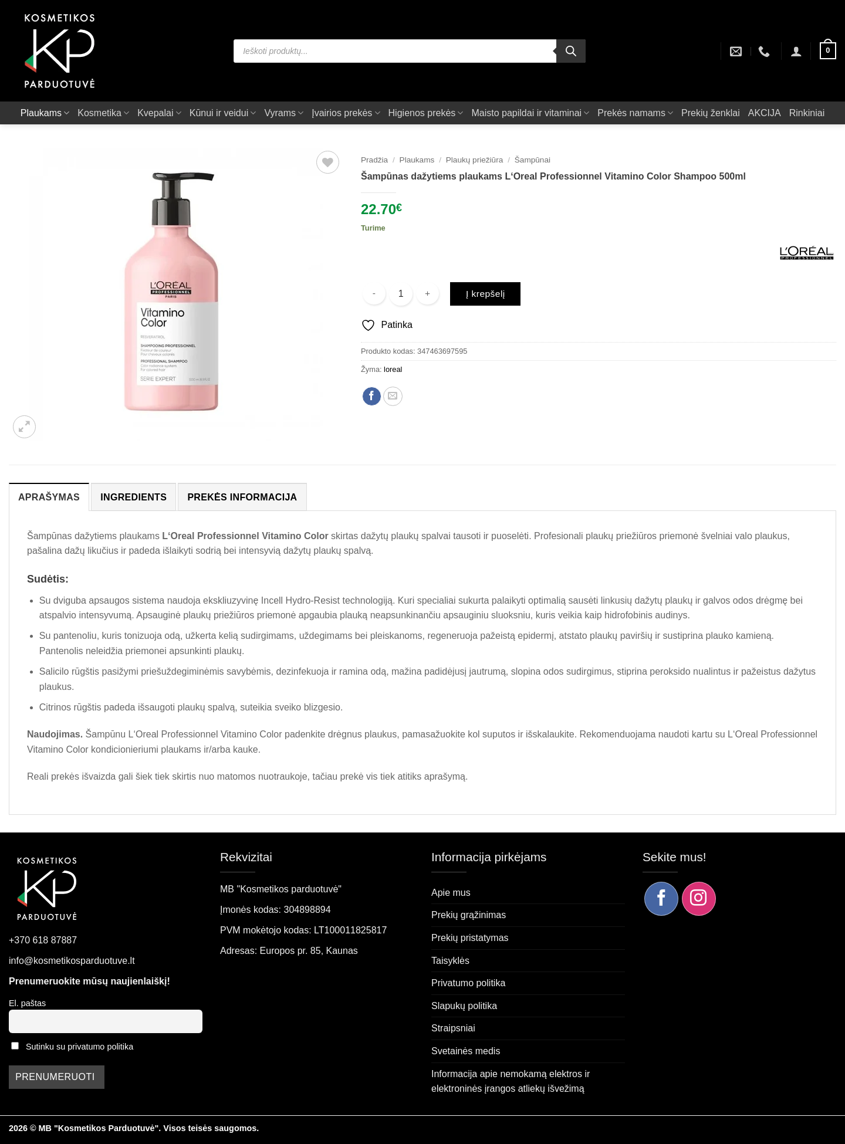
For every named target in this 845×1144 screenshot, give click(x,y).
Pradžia (374, 159)
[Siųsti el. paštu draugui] (393, 396)
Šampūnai (532, 159)
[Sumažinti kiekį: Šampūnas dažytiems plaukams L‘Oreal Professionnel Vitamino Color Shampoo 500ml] (374, 293)
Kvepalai (159, 113)
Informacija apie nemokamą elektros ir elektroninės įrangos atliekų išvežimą (510, 1081)
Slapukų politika (464, 1006)
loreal (393, 369)
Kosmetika (103, 113)
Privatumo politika (468, 983)
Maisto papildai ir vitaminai (530, 113)
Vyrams (283, 113)
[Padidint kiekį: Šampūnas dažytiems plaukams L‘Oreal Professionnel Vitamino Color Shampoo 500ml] (427, 293)
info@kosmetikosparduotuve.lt (72, 961)
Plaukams (45, 113)
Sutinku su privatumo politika (79, 1046)
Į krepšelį (485, 294)
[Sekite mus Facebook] (661, 899)
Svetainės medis (465, 1051)
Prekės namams (635, 113)
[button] (796, 51)
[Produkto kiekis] (401, 294)
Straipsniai (453, 1028)
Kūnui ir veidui (223, 113)
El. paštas (27, 1003)
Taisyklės (450, 961)
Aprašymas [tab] (49, 497)
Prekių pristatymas (470, 938)
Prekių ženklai (710, 113)
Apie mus (451, 893)
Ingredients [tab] (133, 497)
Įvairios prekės (346, 113)
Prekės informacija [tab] (242, 497)
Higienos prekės (426, 113)
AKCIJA (764, 113)
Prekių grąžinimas (468, 915)
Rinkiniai (806, 113)
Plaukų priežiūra (474, 159)
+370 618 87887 (43, 940)
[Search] (571, 51)
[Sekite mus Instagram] (699, 899)
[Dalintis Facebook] (371, 396)
